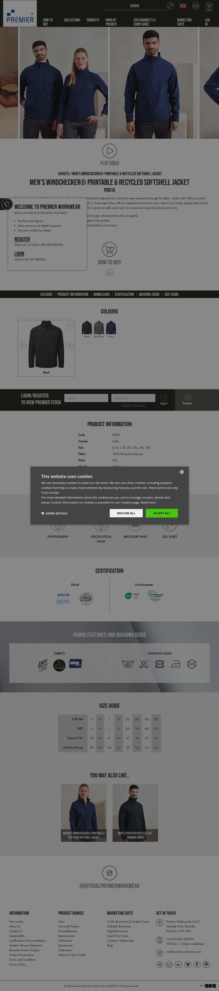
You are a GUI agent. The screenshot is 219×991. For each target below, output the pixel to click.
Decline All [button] (126, 513)
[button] (54, 513)
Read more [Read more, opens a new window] (148, 502)
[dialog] (109, 495)
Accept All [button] (161, 513)
